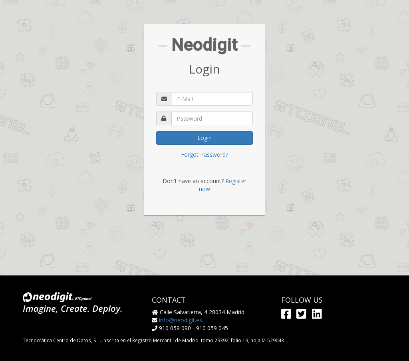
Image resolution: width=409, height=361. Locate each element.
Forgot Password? (204, 154)
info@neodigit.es (180, 320)
